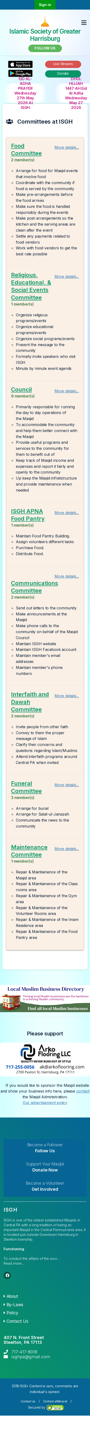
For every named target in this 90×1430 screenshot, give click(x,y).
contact (83, 1091)
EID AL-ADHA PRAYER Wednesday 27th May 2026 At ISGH (25, 93)
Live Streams (63, 64)
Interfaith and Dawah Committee (30, 702)
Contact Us (16, 1321)
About (11, 1296)
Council (21, 389)
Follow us (45, 48)
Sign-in (45, 4)
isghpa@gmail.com (31, 1356)
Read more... (14, 1263)
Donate (63, 73)
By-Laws (13, 1304)
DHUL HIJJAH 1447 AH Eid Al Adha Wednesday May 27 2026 (76, 93)
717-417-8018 (24, 1351)
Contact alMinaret (55, 1401)
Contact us (28, 1401)
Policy (11, 1312)
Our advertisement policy (45, 1102)
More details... (66, 147)
